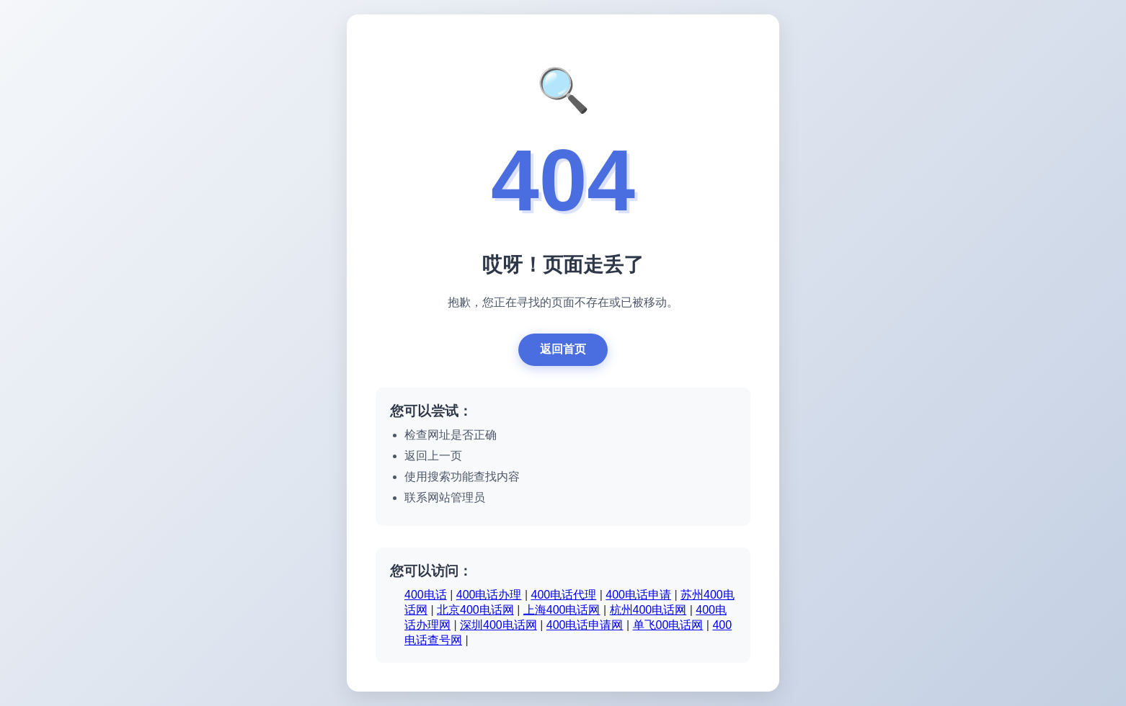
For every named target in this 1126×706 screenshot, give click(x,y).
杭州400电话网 (648, 611)
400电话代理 (564, 596)
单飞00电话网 (668, 626)
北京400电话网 (475, 611)
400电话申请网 (585, 626)
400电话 (425, 596)
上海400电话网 (561, 611)
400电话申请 (638, 596)
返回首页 (563, 350)
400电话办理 (489, 596)
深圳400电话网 (498, 626)
